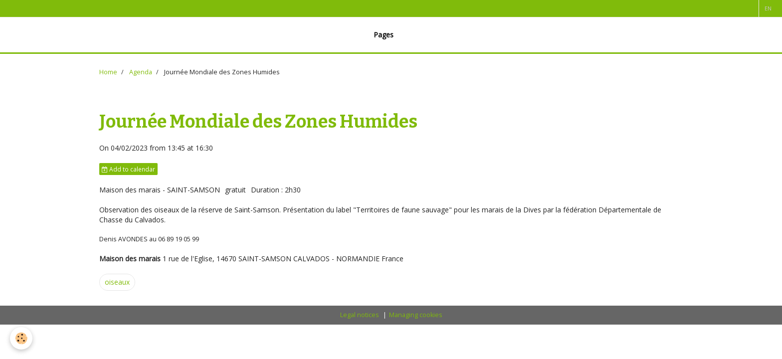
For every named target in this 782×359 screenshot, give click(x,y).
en (768, 8)
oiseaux (117, 282)
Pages (383, 34)
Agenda (140, 72)
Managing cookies (415, 315)
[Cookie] (21, 338)
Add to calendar (128, 169)
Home (108, 72)
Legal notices (359, 315)
